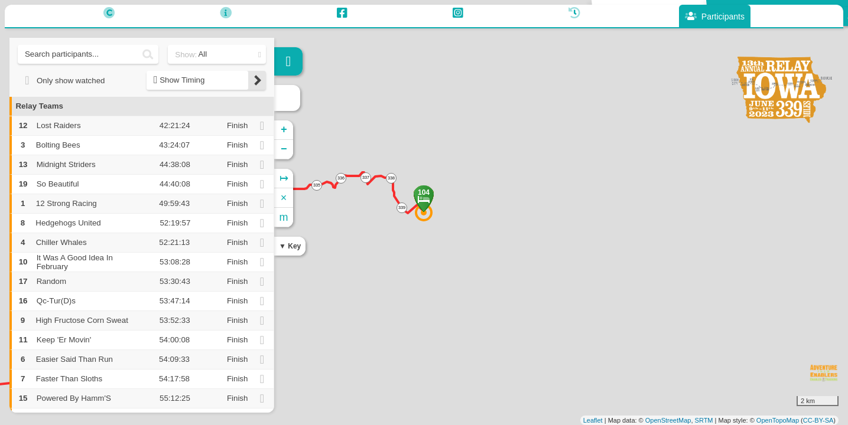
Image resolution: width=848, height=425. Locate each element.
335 (316, 185)
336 (341, 178)
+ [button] (284, 130)
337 (365, 177)
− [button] (284, 149)
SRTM (704, 420)
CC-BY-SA (818, 420)
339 (401, 207)
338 (391, 178)
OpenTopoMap (777, 420)
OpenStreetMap (668, 420)
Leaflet (593, 420)
